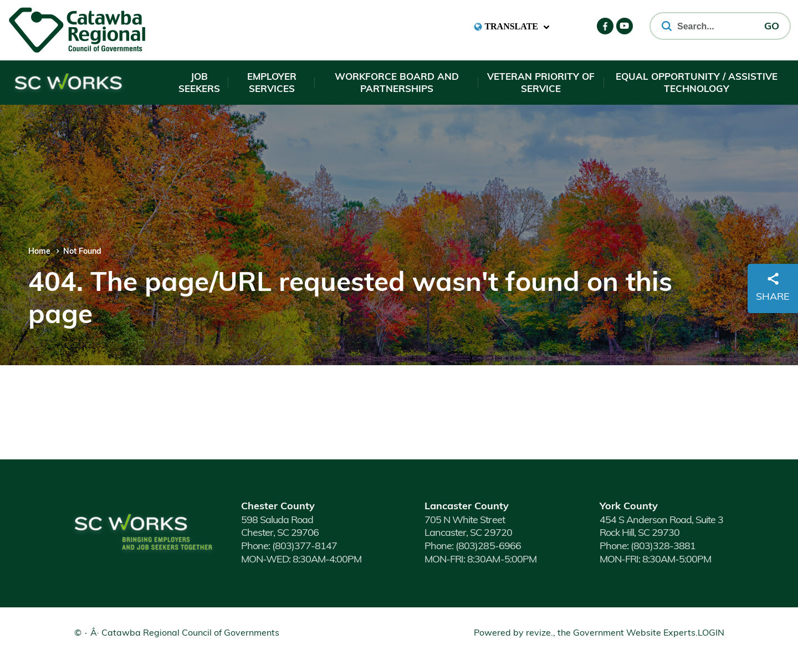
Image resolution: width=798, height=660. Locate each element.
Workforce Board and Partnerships (397, 83)
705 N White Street (464, 520)
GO (771, 27)
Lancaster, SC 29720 (467, 533)
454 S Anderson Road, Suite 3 (661, 520)
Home (39, 252)
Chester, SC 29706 (280, 533)
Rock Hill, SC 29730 (641, 533)
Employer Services (271, 83)
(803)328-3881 (647, 546)
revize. (539, 633)
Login (711, 633)
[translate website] (512, 27)
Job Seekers (199, 83)
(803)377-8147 (289, 546)
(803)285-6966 (472, 546)
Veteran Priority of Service (541, 83)
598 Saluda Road (277, 520)
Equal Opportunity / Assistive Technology (696, 83)
